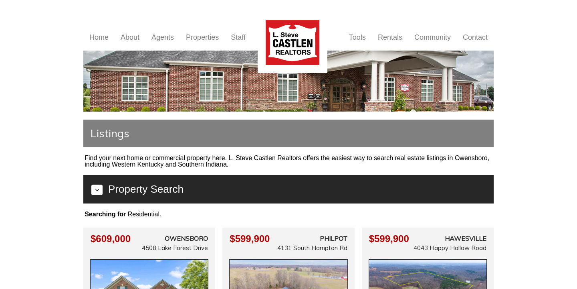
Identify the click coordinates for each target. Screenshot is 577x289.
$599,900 (250, 238)
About (130, 37)
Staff (238, 37)
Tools (357, 37)
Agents (162, 37)
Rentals (390, 37)
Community (432, 37)
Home (99, 37)
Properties (202, 37)
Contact (475, 37)
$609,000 (111, 238)
